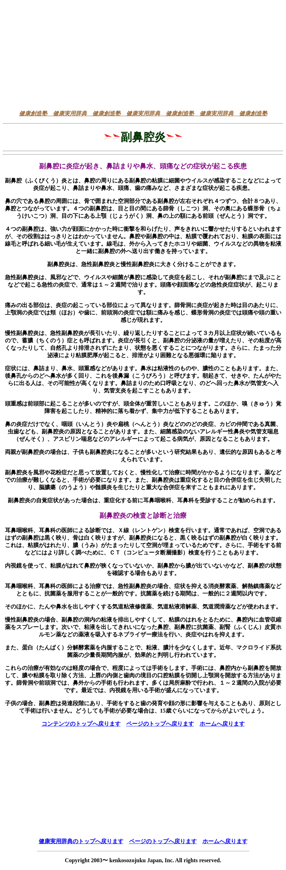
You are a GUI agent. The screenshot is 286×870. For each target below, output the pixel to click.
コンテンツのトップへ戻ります (81, 724)
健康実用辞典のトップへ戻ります (81, 841)
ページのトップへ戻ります (160, 724)
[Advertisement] (143, 55)
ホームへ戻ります (222, 724)
